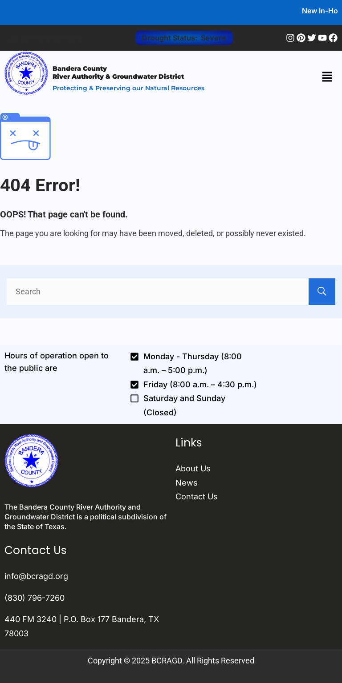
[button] (327, 78)
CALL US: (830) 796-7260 (43, 37)
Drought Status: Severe (184, 37)
